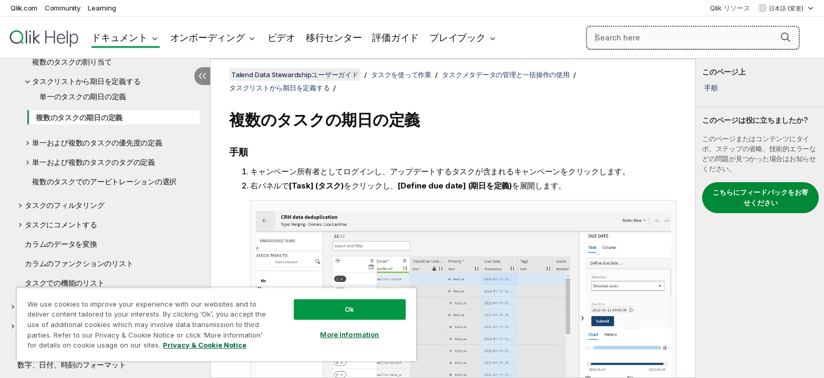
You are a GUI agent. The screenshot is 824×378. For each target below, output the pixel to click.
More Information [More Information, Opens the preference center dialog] (349, 334)
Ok (349, 309)
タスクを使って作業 (401, 74)
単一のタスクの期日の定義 (82, 96)
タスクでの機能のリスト (64, 282)
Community (63, 8)
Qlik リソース (730, 8)
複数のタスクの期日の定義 (79, 117)
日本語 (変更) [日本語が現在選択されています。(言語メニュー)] (787, 8)
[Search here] (693, 38)
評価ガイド (395, 37)
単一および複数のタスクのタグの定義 (93, 162)
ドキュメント (119, 37)
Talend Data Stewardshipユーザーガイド (294, 74)
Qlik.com (24, 8)
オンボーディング (207, 37)
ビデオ (281, 37)
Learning (102, 8)
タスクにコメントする (61, 224)
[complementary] (760, 218)
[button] (786, 37)
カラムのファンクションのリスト (79, 263)
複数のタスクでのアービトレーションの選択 (104, 181)
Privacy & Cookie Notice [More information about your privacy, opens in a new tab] (204, 345)
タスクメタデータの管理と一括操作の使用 (505, 74)
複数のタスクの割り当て (71, 61)
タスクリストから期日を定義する (86, 81)
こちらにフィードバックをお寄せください (760, 197)
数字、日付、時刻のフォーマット (71, 364)
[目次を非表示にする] (202, 76)
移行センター (334, 37)
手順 (711, 87)
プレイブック (457, 37)
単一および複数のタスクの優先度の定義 (97, 142)
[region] (216, 324)
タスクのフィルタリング (64, 205)
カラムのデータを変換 (61, 243)
